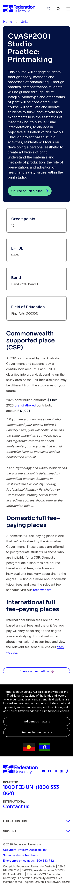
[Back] (16, 21)
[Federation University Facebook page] (49, 771)
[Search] (58, 9)
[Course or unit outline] (30, 191)
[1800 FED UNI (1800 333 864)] (36, 790)
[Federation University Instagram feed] (55, 771)
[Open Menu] (68, 9)
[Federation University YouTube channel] (44, 771)
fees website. (42, 590)
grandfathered (25, 405)
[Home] (19, 9)
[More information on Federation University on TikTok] (67, 771)
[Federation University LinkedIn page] (61, 771)
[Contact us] (16, 807)
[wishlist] (48, 9)
